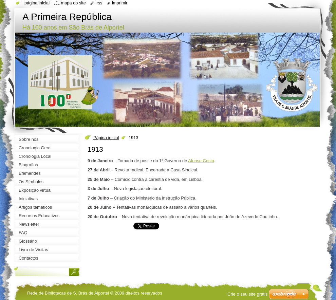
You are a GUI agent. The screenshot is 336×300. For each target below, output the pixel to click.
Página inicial (106, 137)
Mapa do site (73, 2)
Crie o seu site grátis (247, 294)
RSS (99, 2)
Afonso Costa (201, 160)
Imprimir (120, 2)
